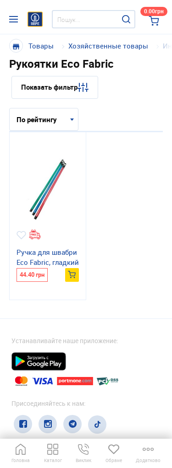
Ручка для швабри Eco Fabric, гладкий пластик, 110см (48, 257)
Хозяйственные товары (108, 45)
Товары (41, 45)
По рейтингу (37, 119)
